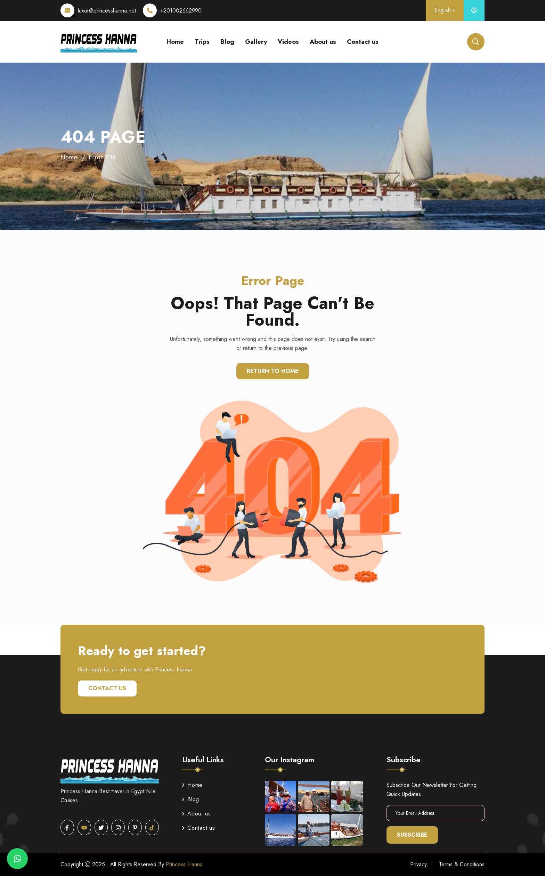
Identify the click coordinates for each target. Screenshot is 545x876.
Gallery (256, 41)
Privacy (418, 864)
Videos (288, 41)
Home (175, 41)
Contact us (363, 41)
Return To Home (273, 371)
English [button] (442, 10)
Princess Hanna (184, 864)
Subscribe (412, 835)
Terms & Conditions (462, 864)
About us (323, 41)
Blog (227, 41)
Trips (202, 41)
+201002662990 (181, 11)
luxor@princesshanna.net (107, 11)
